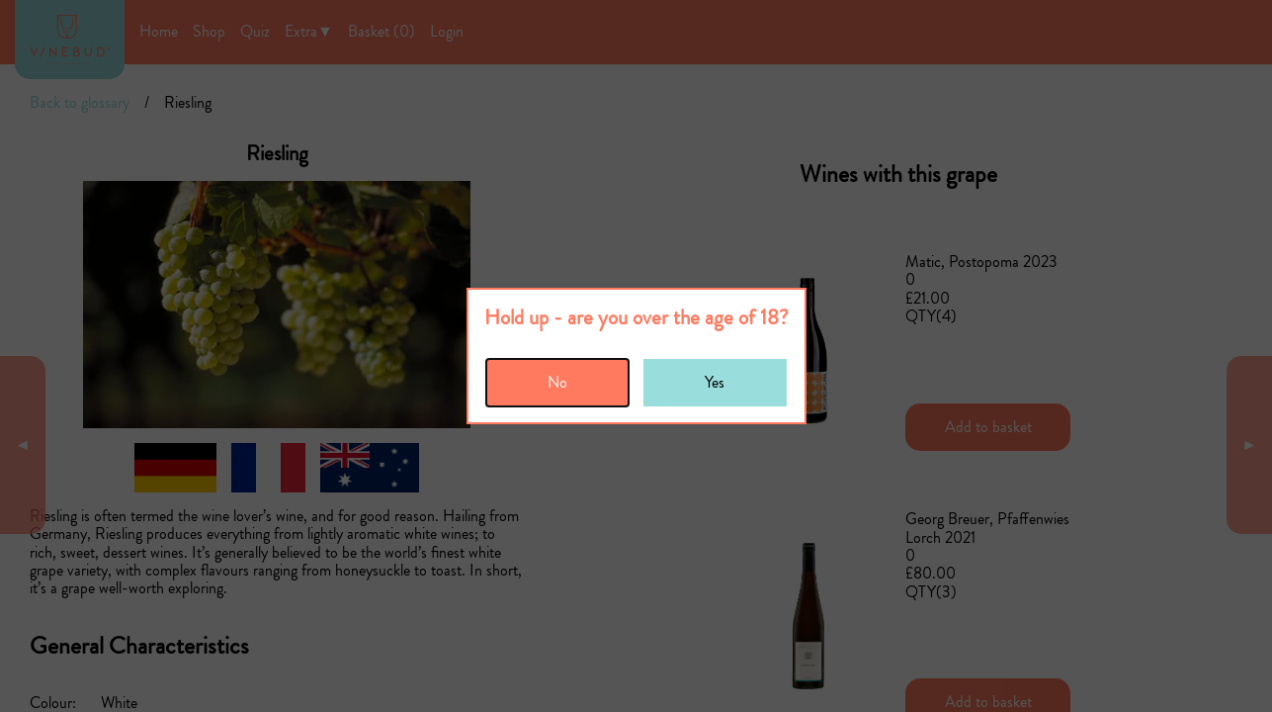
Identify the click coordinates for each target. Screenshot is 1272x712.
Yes (714, 382)
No (557, 382)
